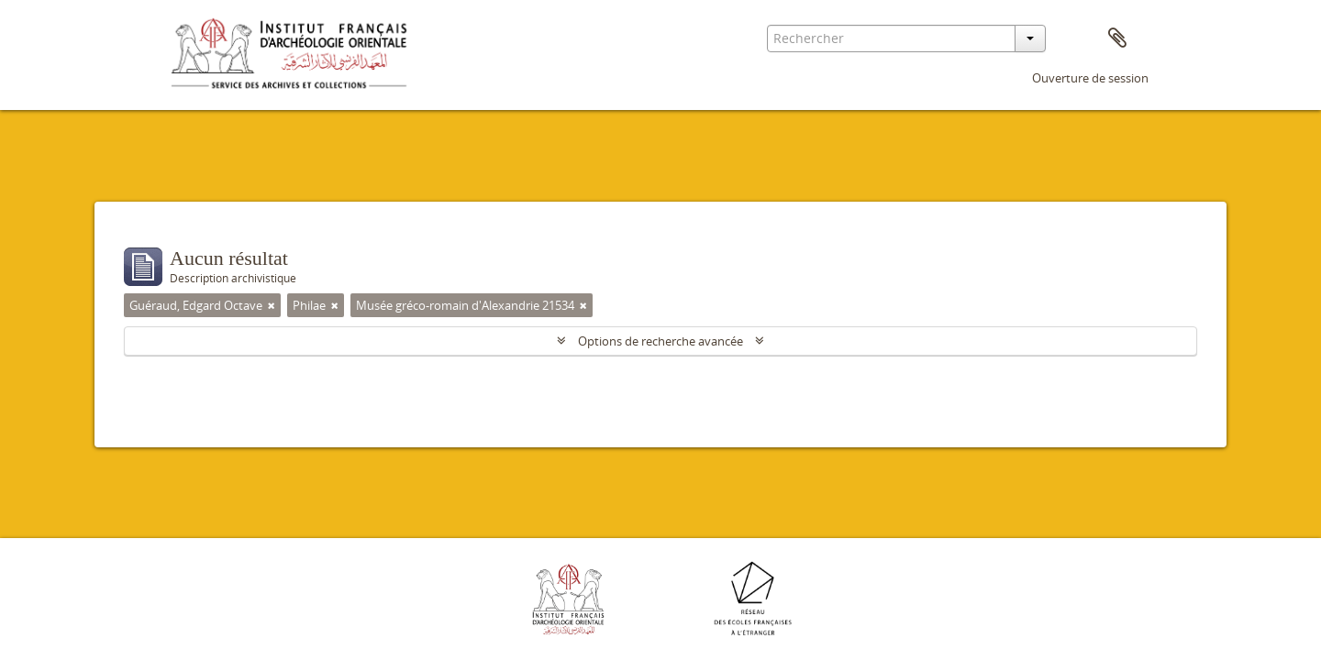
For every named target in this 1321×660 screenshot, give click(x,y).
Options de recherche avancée (660, 341)
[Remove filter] (271, 305)
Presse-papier (1117, 38)
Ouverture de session (1090, 78)
